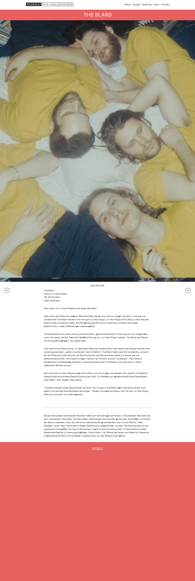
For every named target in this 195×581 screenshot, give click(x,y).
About (156, 4)
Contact (165, 4)
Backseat (50, 4)
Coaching (146, 4)
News (128, 4)
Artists (136, 4)
